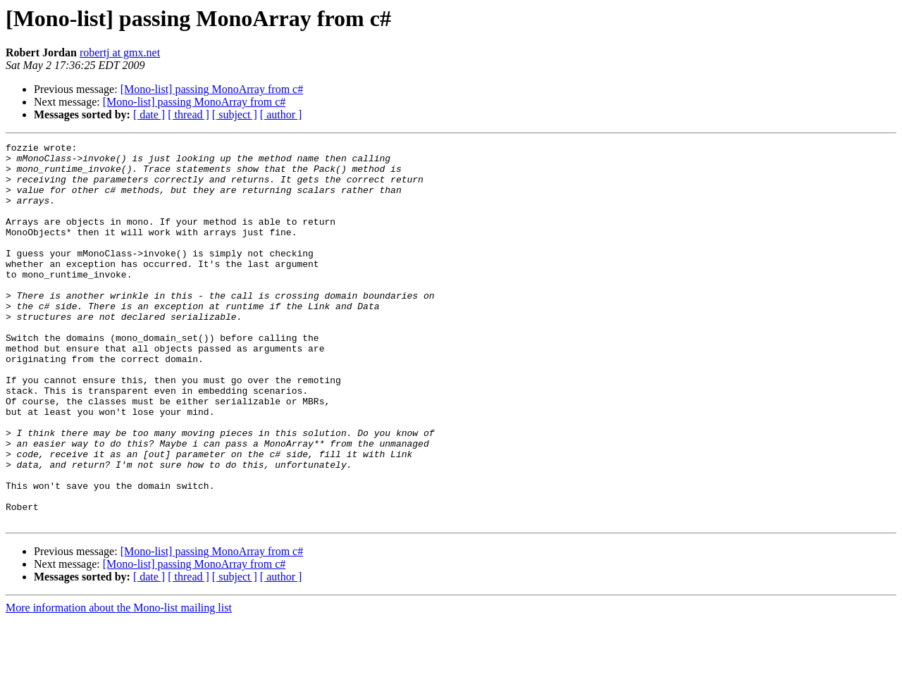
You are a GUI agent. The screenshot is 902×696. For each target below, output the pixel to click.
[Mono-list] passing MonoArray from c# (212, 89)
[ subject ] (234, 114)
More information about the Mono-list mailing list (119, 684)
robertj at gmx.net (120, 52)
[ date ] (149, 114)
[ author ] (281, 114)
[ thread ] (188, 114)
